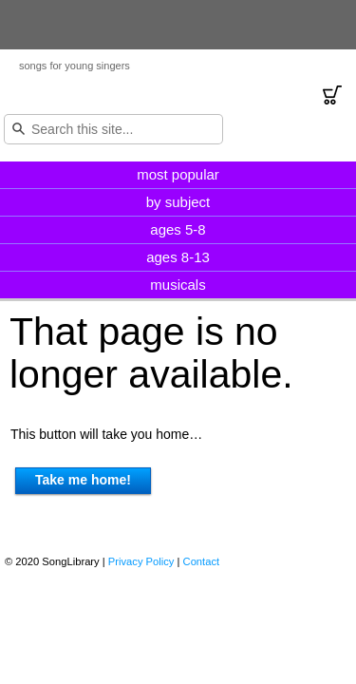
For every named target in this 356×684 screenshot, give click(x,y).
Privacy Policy (141, 561)
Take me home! (83, 479)
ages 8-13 (178, 257)
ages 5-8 (177, 229)
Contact (201, 561)
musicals (177, 284)
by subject (178, 202)
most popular (178, 174)
